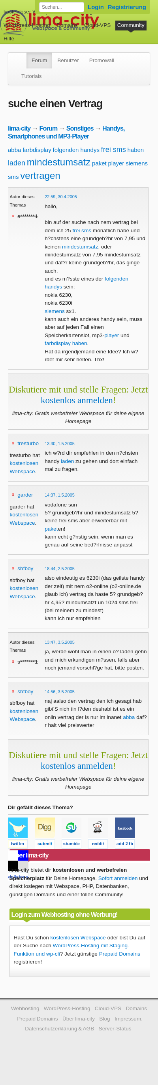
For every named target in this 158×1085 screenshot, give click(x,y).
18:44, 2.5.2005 (60, 568)
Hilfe (9, 39)
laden (16, 163)
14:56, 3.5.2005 (60, 691)
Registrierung (127, 7)
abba (14, 149)
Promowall (101, 60)
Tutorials (31, 76)
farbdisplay (37, 149)
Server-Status (115, 1029)
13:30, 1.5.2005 (60, 443)
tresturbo (28, 443)
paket (99, 163)
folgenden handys (76, 149)
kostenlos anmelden (77, 400)
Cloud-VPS (97, 25)
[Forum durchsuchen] (61, 7)
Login (96, 7)
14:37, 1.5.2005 (60, 495)
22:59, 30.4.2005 (61, 196)
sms (13, 176)
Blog (104, 1019)
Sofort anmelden (118, 878)
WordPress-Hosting (27, 25)
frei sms (113, 150)
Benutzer (68, 60)
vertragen (40, 175)
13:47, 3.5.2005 (60, 642)
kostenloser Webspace (31, 12)
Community (131, 25)
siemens (137, 163)
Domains (67, 25)
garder (25, 495)
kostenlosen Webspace (78, 938)
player (116, 163)
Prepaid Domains (119, 954)
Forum (39, 60)
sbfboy (25, 568)
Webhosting (25, 1008)
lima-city (19, 128)
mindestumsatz (58, 162)
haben (135, 149)
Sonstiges (80, 128)
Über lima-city (78, 1019)
